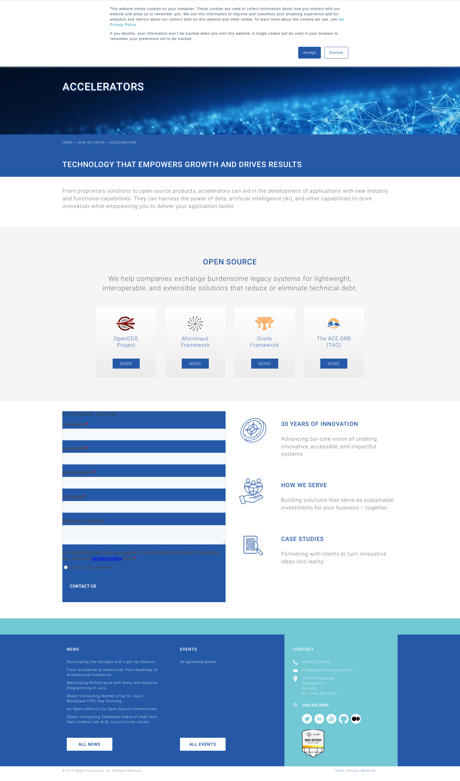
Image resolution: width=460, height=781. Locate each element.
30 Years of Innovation (319, 423)
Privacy (353, 770)
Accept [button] (309, 53)
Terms (340, 770)
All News (90, 744)
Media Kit (368, 770)
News (73, 649)
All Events (202, 744)
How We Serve (91, 142)
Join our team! (315, 704)
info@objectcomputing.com (328, 670)
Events (188, 649)
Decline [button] (336, 53)
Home (67, 142)
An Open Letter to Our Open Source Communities (112, 709)
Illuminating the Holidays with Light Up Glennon (111, 662)
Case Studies (302, 538)
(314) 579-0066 (316, 662)
